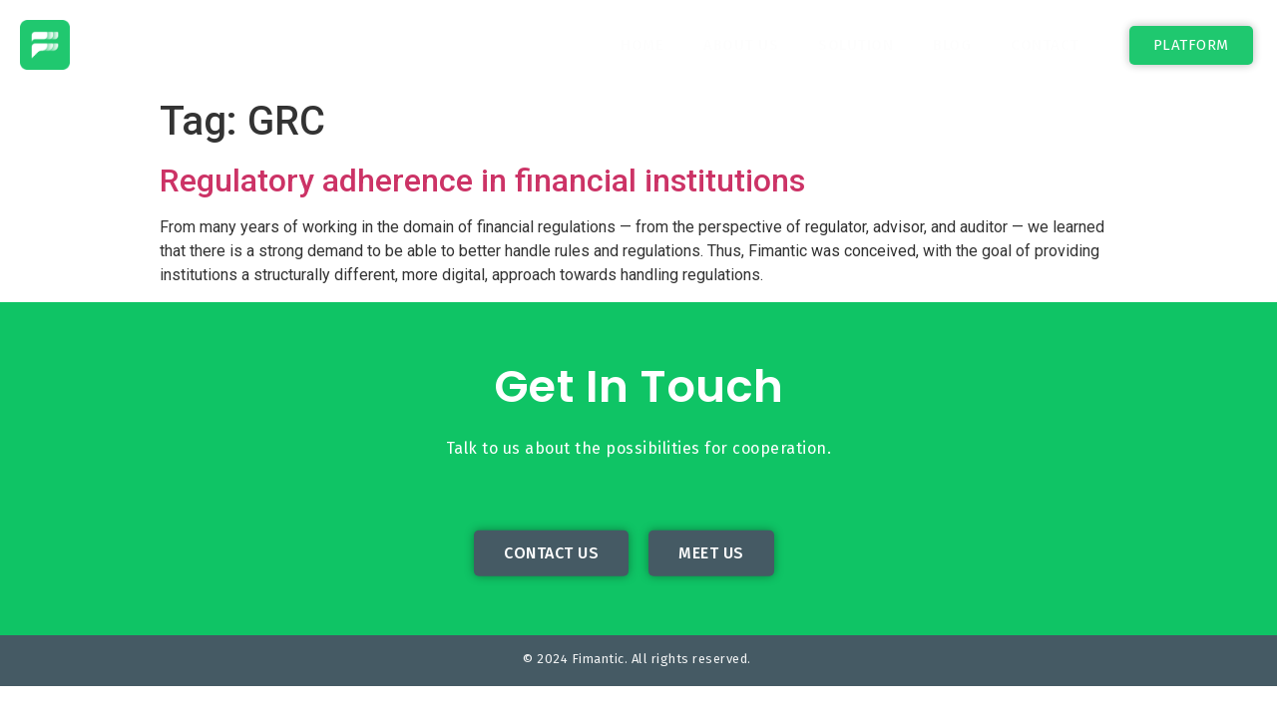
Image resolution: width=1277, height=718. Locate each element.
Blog (952, 45)
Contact (1045, 45)
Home (642, 45)
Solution (855, 45)
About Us (740, 45)
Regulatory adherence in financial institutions (482, 180)
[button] (1191, 45)
